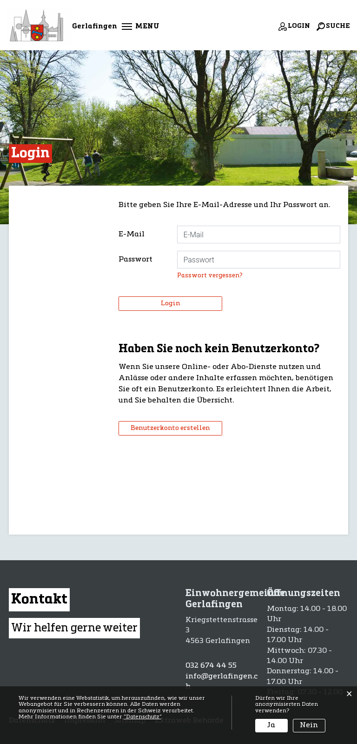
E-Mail (132, 234)
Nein (309, 725)
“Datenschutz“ (142, 717)
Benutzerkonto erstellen (170, 428)
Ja (271, 725)
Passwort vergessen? (210, 276)
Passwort (135, 259)
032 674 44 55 (211, 666)
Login (170, 303)
